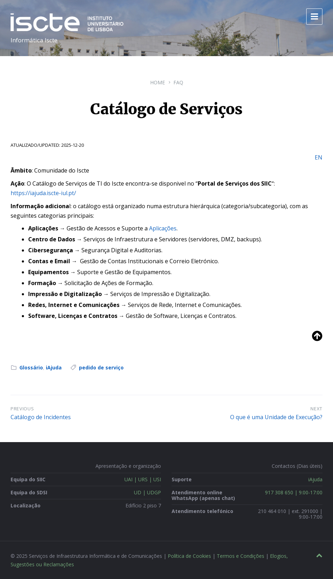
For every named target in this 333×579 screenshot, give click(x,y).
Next (316, 408)
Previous (22, 408)
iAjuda (54, 367)
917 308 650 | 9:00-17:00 (293, 492)
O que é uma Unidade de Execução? (276, 417)
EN (318, 157)
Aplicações (163, 228)
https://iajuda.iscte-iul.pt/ (43, 193)
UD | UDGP (147, 492)
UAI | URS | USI (142, 479)
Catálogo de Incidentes (41, 417)
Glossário (31, 367)
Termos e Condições (240, 556)
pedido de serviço (101, 367)
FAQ (178, 82)
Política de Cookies (189, 556)
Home (157, 82)
